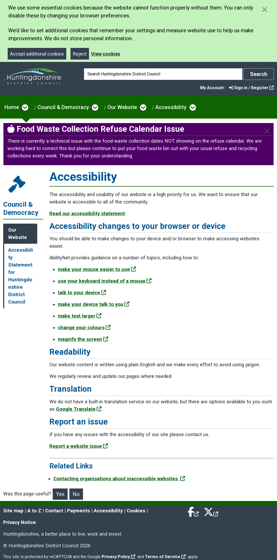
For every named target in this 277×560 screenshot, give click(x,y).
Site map (13, 511)
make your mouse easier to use (97, 269)
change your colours (84, 328)
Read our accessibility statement (87, 213)
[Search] (163, 74)
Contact (54, 511)
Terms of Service (165, 556)
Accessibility (170, 107)
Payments (78, 511)
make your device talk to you (93, 304)
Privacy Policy (118, 556)
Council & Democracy (63, 107)
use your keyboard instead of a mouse (105, 281)
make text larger (79, 316)
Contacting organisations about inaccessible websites (119, 479)
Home (11, 107)
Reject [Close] (80, 54)
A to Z (34, 511)
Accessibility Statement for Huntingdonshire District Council (20, 276)
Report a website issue (78, 446)
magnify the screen (83, 339)
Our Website (122, 107)
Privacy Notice (19, 522)
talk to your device (82, 293)
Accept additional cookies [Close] (37, 54)
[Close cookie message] (264, 9)
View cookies (105, 54)
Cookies (136, 511)
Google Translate (79, 409)
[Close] (267, 131)
